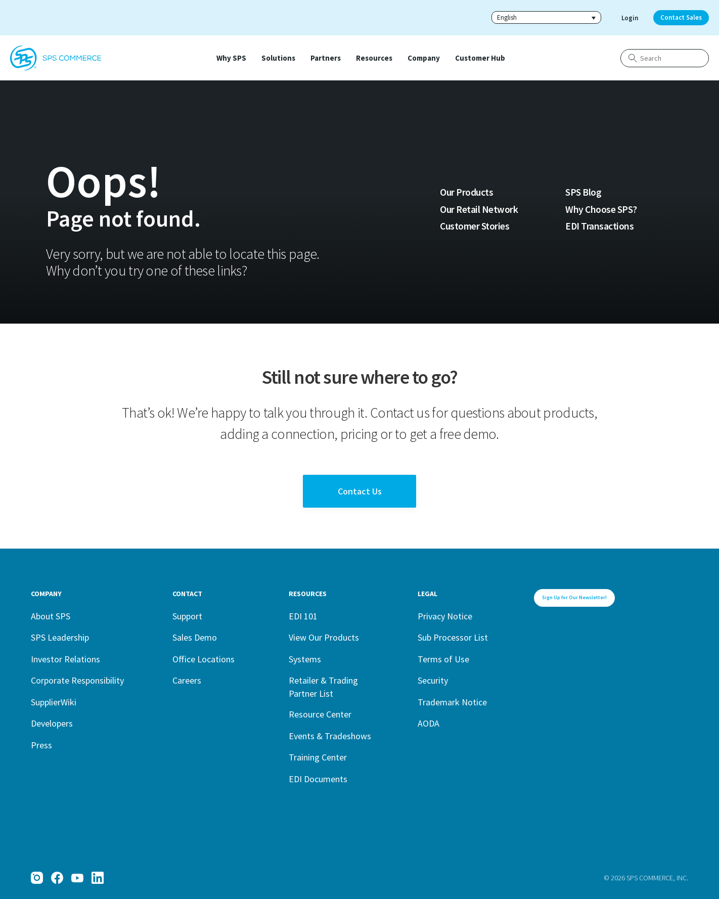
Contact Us (360, 491)
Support (187, 616)
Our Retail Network (479, 209)
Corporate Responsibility (77, 680)
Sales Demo (194, 637)
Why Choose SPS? (601, 209)
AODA (428, 723)
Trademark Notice (452, 702)
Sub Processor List (453, 637)
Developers (52, 723)
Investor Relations (65, 659)
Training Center (318, 757)
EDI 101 (303, 616)
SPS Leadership (60, 637)
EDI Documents (318, 779)
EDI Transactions (599, 226)
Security (433, 680)
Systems (305, 659)
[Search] (664, 58)
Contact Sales (681, 17)
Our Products (466, 192)
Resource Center (320, 714)
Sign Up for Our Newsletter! (574, 597)
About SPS (50, 616)
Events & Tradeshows (330, 736)
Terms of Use (443, 659)
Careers (186, 680)
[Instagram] (37, 878)
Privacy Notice (445, 616)
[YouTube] (77, 878)
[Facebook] (57, 878)
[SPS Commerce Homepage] (55, 58)
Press (41, 745)
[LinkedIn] (98, 878)
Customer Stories (474, 226)
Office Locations (203, 659)
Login (629, 18)
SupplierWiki (53, 702)
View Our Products (324, 637)
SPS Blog (583, 192)
